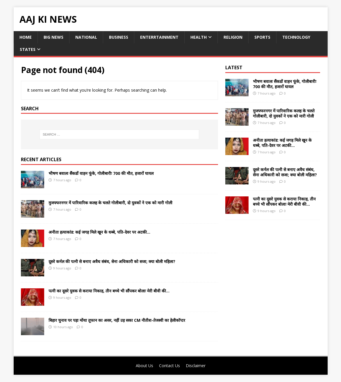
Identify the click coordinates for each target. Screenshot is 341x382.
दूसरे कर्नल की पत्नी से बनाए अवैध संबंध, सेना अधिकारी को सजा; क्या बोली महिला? (112, 261)
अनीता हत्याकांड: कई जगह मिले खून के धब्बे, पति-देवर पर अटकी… (99, 232)
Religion (233, 37)
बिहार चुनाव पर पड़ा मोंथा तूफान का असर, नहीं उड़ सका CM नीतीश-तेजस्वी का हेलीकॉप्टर (117, 320)
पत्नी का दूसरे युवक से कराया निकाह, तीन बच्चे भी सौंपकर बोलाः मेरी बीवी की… (109, 291)
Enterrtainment (159, 37)
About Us (144, 365)
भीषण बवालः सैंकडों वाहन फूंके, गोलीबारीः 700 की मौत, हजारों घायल (101, 173)
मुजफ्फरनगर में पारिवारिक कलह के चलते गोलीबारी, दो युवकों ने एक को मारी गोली (110, 202)
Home (25, 37)
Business (118, 37)
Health (198, 37)
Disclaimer (196, 365)
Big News (53, 37)
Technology (296, 37)
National (86, 37)
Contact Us (169, 365)
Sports (262, 37)
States (27, 49)
